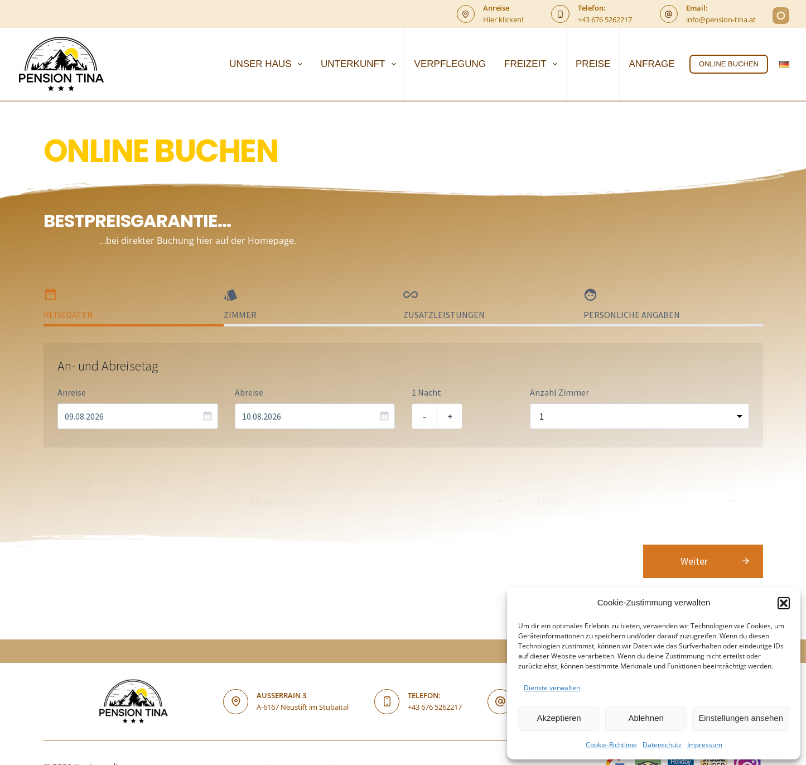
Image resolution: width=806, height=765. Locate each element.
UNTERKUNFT (360, 64)
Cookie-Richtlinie (611, 744)
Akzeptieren (559, 718)
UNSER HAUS (268, 64)
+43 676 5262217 (605, 20)
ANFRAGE (651, 64)
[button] (783, 603)
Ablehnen (645, 718)
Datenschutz (662, 744)
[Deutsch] (784, 64)
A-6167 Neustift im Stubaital (303, 707)
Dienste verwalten (552, 687)
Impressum (704, 744)
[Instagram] (781, 15)
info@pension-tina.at (721, 20)
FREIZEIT (533, 64)
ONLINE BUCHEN (729, 64)
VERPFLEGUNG (450, 64)
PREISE (593, 64)
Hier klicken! (503, 20)
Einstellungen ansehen (740, 718)
